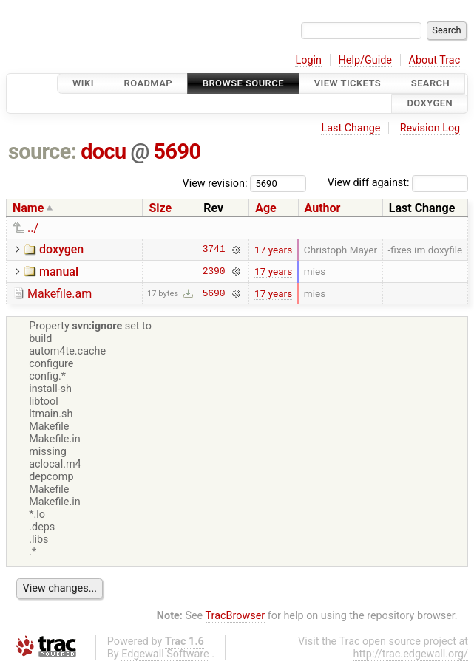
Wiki (83, 83)
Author (323, 208)
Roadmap (148, 83)
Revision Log (430, 128)
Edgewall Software (165, 654)
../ (32, 228)
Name (28, 208)
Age (266, 208)
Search (430, 83)
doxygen (61, 249)
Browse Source (243, 83)
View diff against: (398, 183)
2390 (214, 271)
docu (103, 151)
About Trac (435, 60)
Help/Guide (365, 60)
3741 (214, 249)
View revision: (215, 183)
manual (58, 271)
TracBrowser (235, 615)
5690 (176, 151)
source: (42, 151)
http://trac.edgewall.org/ (410, 654)
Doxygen (430, 103)
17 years (273, 250)
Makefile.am (59, 294)
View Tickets (347, 83)
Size (160, 208)
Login (308, 60)
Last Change (350, 128)
